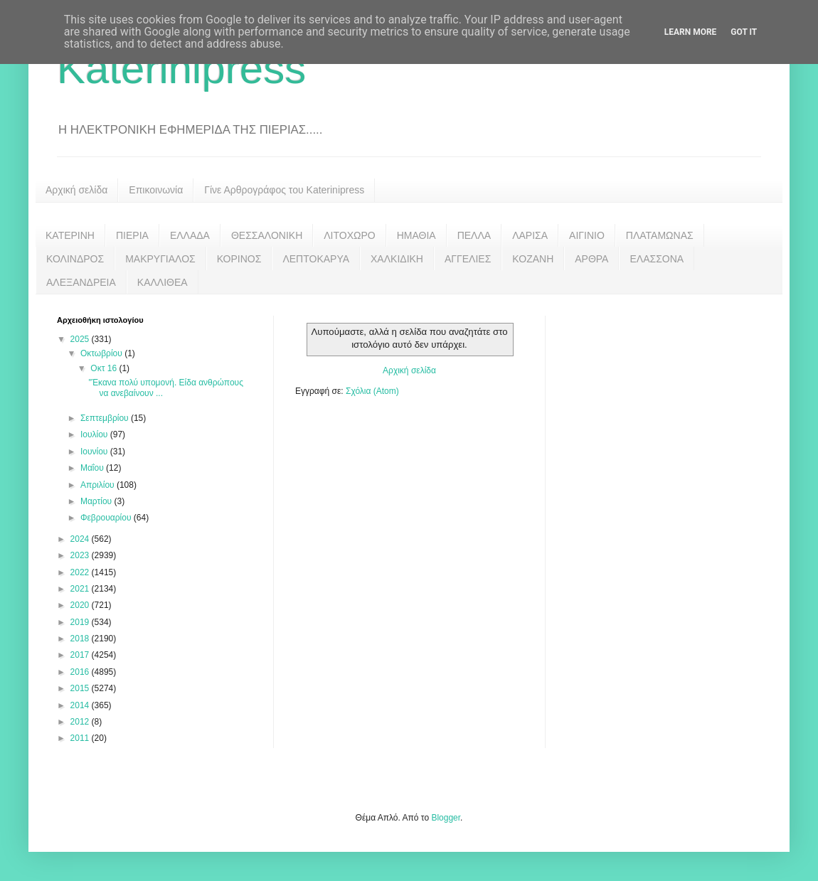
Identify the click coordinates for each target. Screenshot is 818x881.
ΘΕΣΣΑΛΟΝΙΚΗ (266, 235)
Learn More (690, 32)
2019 (81, 622)
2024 (81, 539)
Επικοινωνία (156, 190)
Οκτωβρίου (102, 353)
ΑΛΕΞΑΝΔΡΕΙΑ (81, 282)
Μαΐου (93, 468)
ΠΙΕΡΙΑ (132, 235)
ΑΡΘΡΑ (591, 259)
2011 (81, 738)
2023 (81, 555)
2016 (81, 672)
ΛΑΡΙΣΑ (530, 235)
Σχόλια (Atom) (372, 391)
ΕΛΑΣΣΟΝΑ (657, 259)
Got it (744, 32)
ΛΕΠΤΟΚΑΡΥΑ (315, 259)
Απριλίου (98, 485)
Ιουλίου (95, 434)
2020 (81, 605)
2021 (81, 589)
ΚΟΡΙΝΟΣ (239, 259)
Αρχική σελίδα (76, 190)
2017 (81, 655)
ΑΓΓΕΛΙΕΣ (468, 259)
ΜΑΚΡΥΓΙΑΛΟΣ (160, 259)
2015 (81, 688)
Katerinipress (181, 68)
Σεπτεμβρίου (105, 418)
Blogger (445, 818)
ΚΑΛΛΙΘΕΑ (162, 282)
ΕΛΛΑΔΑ (190, 235)
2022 (81, 572)
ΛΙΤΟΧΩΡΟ (349, 235)
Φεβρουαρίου (107, 518)
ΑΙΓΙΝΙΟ (587, 235)
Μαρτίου (97, 501)
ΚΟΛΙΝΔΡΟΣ (75, 259)
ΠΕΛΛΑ (474, 235)
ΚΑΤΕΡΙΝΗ (70, 235)
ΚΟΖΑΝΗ (532, 259)
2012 (81, 722)
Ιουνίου (95, 451)
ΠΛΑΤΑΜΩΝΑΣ (660, 235)
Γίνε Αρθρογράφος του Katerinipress (284, 190)
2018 (81, 639)
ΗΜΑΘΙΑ (416, 235)
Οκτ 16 (104, 368)
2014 (81, 705)
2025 (81, 339)
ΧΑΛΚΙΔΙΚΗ (397, 259)
